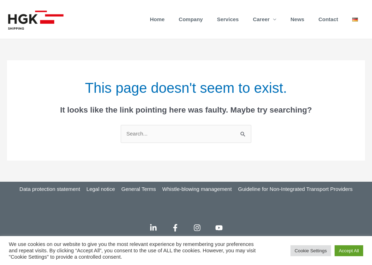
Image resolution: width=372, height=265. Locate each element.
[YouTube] (219, 228)
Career (261, 19)
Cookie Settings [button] (311, 250)
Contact (328, 19)
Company (191, 19)
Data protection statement (49, 189)
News (297, 19)
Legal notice (100, 189)
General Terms (138, 189)
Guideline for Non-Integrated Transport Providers (295, 189)
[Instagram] (197, 228)
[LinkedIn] (153, 228)
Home (157, 19)
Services (228, 19)
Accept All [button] (349, 250)
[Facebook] (175, 228)
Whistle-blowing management (197, 189)
